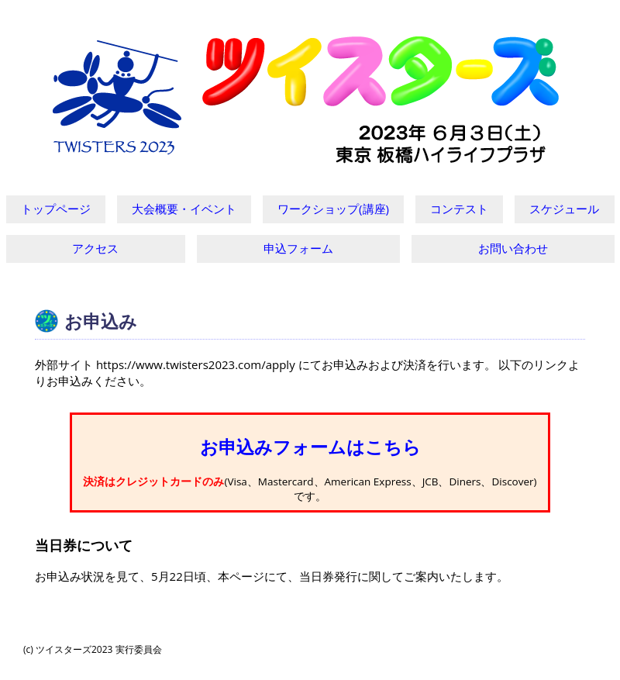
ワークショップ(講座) (333, 208)
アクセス (95, 248)
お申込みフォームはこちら (310, 447)
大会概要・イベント (184, 208)
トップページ (56, 208)
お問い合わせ (513, 248)
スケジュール (564, 208)
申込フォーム (298, 248)
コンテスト (459, 208)
